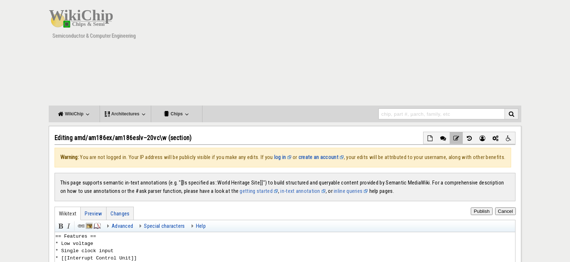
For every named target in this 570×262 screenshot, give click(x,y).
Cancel (505, 211)
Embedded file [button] (89, 225)
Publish (482, 211)
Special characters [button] (164, 226)
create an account (318, 157)
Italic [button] (68, 225)
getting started (256, 191)
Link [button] (81, 225)
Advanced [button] (122, 226)
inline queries (348, 191)
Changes (120, 213)
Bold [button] (60, 225)
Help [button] (201, 226)
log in (280, 157)
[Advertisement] (388, 55)
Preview (93, 213)
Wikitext (67, 213)
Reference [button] (97, 225)
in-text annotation (300, 191)
